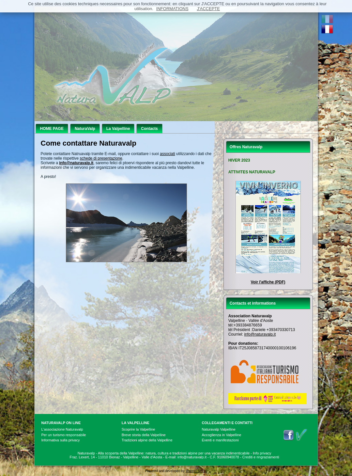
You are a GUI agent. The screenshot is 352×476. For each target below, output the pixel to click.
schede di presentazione (101, 158)
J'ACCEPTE (208, 8)
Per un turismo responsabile (63, 435)
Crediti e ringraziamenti (260, 457)
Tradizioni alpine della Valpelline (147, 440)
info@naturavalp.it (260, 334)
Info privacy (262, 453)
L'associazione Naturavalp (62, 429)
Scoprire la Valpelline (138, 429)
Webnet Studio (196, 471)
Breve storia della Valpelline (144, 435)
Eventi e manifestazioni (220, 440)
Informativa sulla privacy (60, 440)
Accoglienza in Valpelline (221, 435)
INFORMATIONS (172, 8)
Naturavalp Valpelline (218, 429)
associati (167, 153)
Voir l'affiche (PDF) (268, 282)
